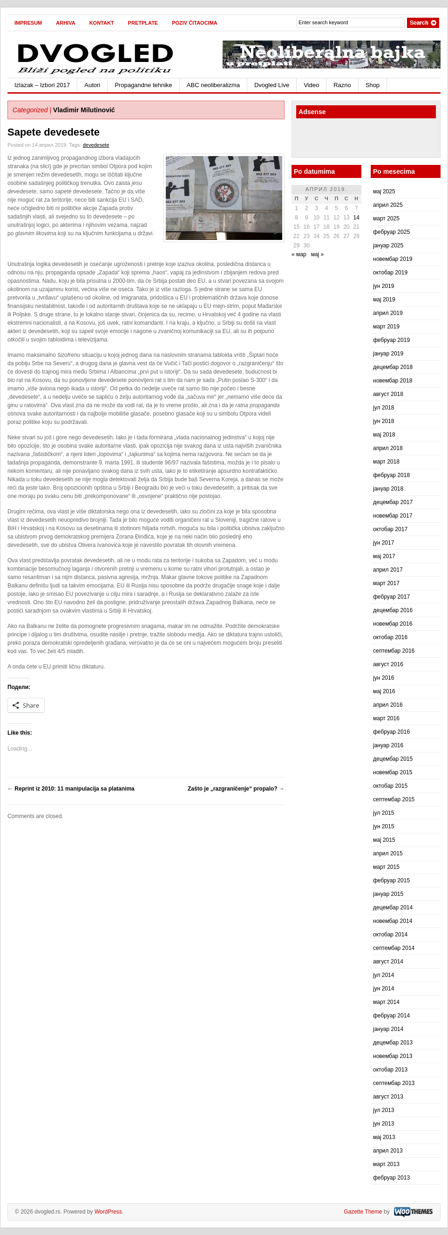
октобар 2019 (390, 272)
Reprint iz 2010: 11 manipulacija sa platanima (71, 788)
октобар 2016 (390, 637)
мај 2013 (384, 1137)
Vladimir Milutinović (84, 110)
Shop (373, 85)
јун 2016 (383, 678)
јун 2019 (383, 286)
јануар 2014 (388, 1029)
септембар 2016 (393, 651)
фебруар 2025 (391, 232)
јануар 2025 (388, 245)
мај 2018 (384, 434)
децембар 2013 (393, 1042)
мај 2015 (384, 840)
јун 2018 (383, 421)
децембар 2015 (393, 759)
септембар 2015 (393, 799)
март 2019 (386, 326)
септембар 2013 (393, 1083)
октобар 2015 (390, 786)
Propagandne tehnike (143, 85)
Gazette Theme (363, 1211)
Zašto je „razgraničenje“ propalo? (236, 788)
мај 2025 (384, 191)
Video (311, 85)
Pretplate (143, 23)
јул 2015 (383, 813)
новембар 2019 (392, 259)
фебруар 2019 (391, 340)
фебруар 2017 (391, 597)
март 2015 (386, 867)
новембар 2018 (392, 380)
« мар (299, 254)
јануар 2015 (388, 894)
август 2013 (388, 1096)
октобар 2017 (390, 529)
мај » (317, 254)
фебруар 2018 (391, 475)
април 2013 (388, 1150)
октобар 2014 (390, 934)
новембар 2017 (392, 515)
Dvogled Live (271, 85)
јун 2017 (383, 542)
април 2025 (388, 205)
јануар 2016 (388, 745)
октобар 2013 (390, 1069)
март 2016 (386, 718)
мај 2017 (384, 556)
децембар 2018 (393, 367)
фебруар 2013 (391, 1177)
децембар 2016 (393, 610)
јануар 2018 (388, 488)
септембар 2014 (393, 948)
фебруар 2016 (391, 732)
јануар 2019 (388, 353)
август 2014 (388, 961)
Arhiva (65, 23)
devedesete (96, 145)
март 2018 (386, 461)
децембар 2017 (393, 502)
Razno (342, 85)
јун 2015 (383, 826)
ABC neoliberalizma (213, 85)
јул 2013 (383, 1110)
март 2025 (386, 218)
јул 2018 (383, 407)
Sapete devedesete (53, 132)
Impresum (28, 23)
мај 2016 (384, 691)
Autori (92, 85)
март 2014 (386, 1002)
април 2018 (388, 448)
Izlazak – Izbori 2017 (42, 85)
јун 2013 (383, 1123)
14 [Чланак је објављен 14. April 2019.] (356, 217)
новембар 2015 (392, 772)
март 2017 (386, 583)
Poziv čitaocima (194, 23)
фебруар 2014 (391, 1015)
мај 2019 (384, 299)
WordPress (108, 1211)
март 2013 (386, 1164)
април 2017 (388, 569)
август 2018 (388, 394)
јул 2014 (383, 975)
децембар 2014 (393, 907)
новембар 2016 (392, 624)
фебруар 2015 (391, 880)
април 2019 (388, 313)
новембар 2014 (392, 921)
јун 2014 (383, 988)
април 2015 (388, 853)
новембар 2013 (392, 1056)
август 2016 (388, 664)
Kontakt (101, 23)
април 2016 (388, 705)
